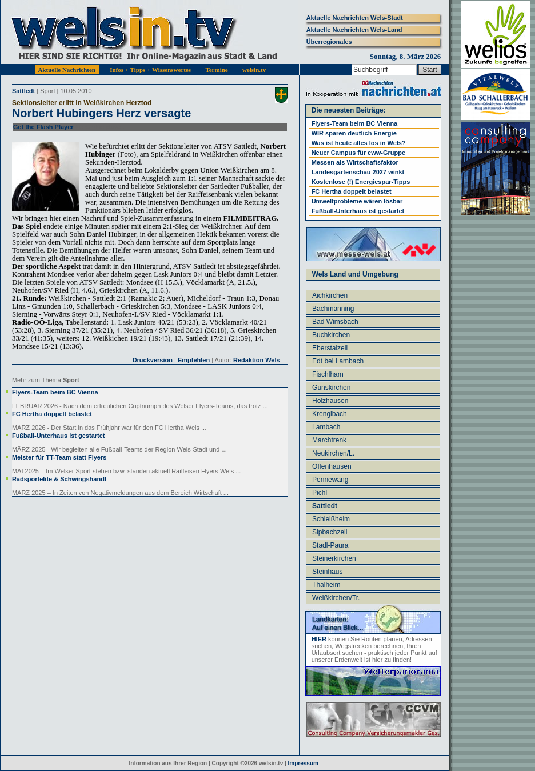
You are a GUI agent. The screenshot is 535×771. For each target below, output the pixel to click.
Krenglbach (329, 414)
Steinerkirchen (334, 558)
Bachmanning (333, 309)
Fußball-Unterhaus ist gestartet (58, 435)
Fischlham (328, 374)
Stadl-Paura (330, 545)
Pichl (319, 493)
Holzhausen (330, 401)
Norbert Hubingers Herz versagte (101, 113)
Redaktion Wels (256, 360)
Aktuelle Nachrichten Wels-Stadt (354, 17)
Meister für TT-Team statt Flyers (59, 457)
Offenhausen (332, 466)
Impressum (303, 763)
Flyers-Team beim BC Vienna (55, 392)
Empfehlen (194, 360)
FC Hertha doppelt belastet (52, 413)
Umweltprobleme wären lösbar (357, 201)
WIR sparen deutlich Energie (354, 133)
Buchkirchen (331, 335)
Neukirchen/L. (333, 453)
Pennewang (330, 480)
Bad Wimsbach (335, 322)
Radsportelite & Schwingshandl (59, 479)
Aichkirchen (330, 295)
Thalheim (326, 585)
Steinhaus (327, 572)
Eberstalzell (330, 348)
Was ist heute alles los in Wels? (359, 142)
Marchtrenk (329, 440)
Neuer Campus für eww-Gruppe (358, 152)
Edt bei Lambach (338, 361)
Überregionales (329, 41)
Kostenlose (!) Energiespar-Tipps (361, 181)
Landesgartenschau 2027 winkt (358, 172)
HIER (319, 639)
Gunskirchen (331, 387)
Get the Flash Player (43, 126)
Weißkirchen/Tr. (336, 598)
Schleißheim (331, 519)
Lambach (326, 427)
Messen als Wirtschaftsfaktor (355, 162)
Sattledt (23, 90)
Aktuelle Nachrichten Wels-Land (354, 29)
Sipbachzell (329, 532)
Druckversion (153, 360)
